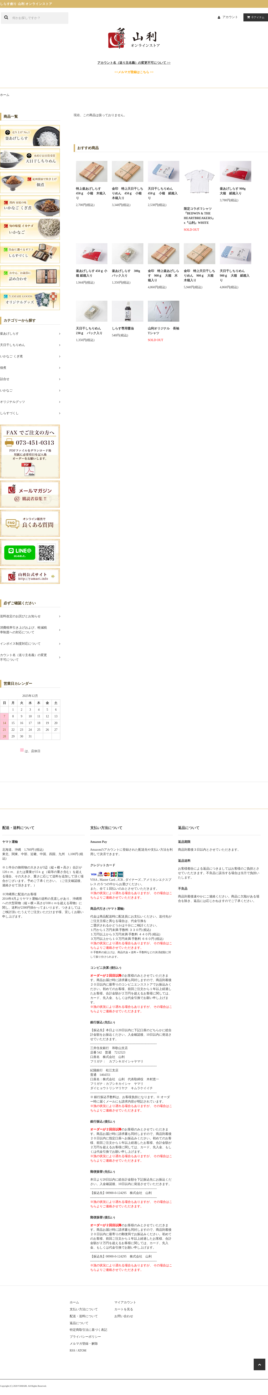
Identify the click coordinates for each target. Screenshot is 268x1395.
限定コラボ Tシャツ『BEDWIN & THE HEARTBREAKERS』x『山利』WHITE (199, 215)
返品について (79, 1323)
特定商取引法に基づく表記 (88, 1329)
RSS (72, 1350)
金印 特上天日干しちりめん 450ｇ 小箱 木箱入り (127, 193)
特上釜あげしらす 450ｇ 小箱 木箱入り (91, 193)
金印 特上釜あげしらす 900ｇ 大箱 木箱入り (163, 275)
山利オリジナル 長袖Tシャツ (163, 331)
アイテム (254, 17)
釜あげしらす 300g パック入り (127, 273)
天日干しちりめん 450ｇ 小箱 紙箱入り (163, 193)
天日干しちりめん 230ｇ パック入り (90, 331)
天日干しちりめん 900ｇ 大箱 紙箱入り (234, 275)
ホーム (4, 95)
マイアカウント (125, 1302)
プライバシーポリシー (85, 1336)
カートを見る (123, 1309)
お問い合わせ (123, 1316)
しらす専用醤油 (123, 328)
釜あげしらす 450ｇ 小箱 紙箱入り (91, 273)
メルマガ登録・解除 (84, 1343)
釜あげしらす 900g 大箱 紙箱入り (234, 191)
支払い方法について (84, 1309)
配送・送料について (84, 1316)
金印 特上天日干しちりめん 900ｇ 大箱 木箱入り (199, 275)
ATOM (81, 1350)
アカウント (230, 17)
